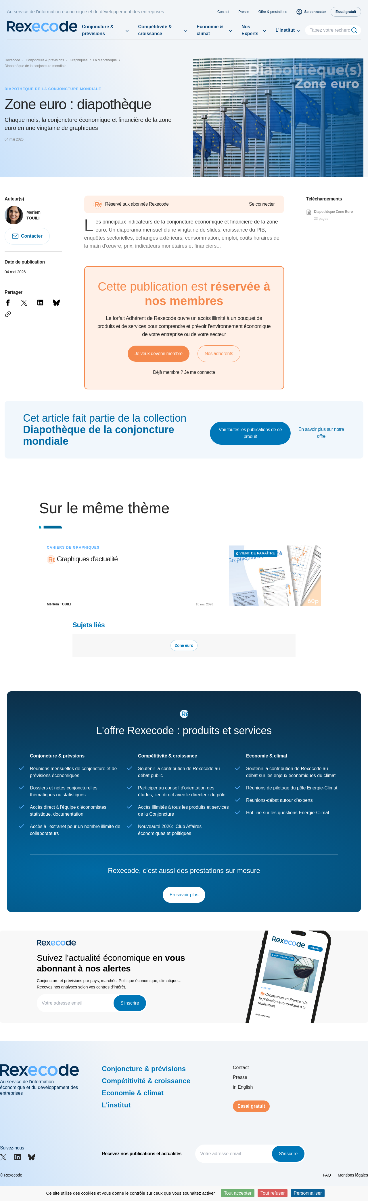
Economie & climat (210, 30)
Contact (223, 12)
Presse (243, 12)
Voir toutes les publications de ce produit (250, 433)
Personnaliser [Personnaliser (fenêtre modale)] (308, 1193)
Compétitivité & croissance (155, 30)
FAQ (327, 1175)
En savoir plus (184, 894)
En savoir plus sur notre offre (321, 433)
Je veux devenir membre (158, 353)
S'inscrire (129, 1003)
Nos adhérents (219, 353)
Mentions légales (353, 1175)
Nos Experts (249, 30)
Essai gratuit (251, 1106)
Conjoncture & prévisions (98, 30)
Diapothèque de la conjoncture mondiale (35, 66)
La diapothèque (105, 60)
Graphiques (78, 60)
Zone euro (184, 645)
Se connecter (262, 204)
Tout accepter (238, 1193)
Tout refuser (272, 1193)
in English (243, 1087)
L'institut (285, 30)
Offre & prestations (272, 12)
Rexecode (12, 60)
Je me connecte (199, 372)
